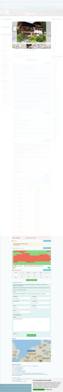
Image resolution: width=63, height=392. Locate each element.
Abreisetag (34, 296)
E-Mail (14, 310)
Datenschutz (30, 386)
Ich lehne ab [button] (42, 389)
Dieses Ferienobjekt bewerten (31, 280)
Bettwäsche (14, 375)
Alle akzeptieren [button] (36, 389)
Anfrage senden (31, 335)
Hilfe (19, 386)
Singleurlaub (36, 373)
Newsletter (15, 333)
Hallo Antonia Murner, (31, 324)
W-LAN (21, 375)
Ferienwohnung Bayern (18, 369)
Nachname (34, 305)
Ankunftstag (15, 296)
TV (41, 374)
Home (3, 386)
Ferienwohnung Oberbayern (21, 370)
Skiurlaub (28, 373)
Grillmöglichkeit (26, 374)
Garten (23, 374)
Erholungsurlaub (24, 373)
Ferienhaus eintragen (14, 386)
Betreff (14, 291)
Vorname (14, 305)
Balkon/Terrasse (19, 374)
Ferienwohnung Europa (19, 367)
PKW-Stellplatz (31, 374)
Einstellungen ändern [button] (48, 389)
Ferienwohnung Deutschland (18, 368)
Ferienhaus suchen (7, 386)
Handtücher (18, 375)
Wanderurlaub (41, 373)
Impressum (25, 386)
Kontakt (21, 386)
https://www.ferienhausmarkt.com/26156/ (20, 381)
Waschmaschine (45, 374)
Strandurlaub (32, 373)
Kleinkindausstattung (37, 374)
